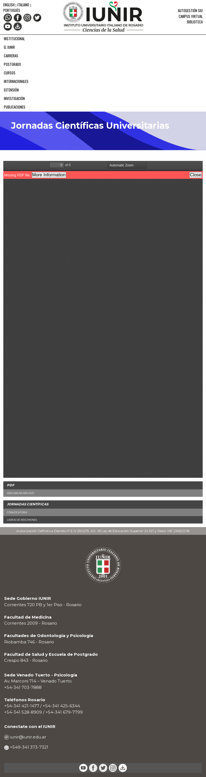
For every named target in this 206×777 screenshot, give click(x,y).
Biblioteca (195, 22)
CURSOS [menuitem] (9, 72)
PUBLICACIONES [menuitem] (14, 107)
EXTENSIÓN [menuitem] (11, 90)
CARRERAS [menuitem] (11, 55)
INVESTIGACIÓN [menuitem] (14, 98)
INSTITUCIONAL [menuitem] (14, 38)
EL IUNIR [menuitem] (9, 47)
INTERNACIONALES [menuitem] (16, 81)
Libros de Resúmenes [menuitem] (22, 519)
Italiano (23, 4)
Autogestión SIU (190, 10)
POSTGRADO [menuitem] (12, 64)
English (9, 4)
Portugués (11, 10)
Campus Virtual (191, 16)
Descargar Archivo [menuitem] (20, 493)
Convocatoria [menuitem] (17, 512)
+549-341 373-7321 (28, 747)
